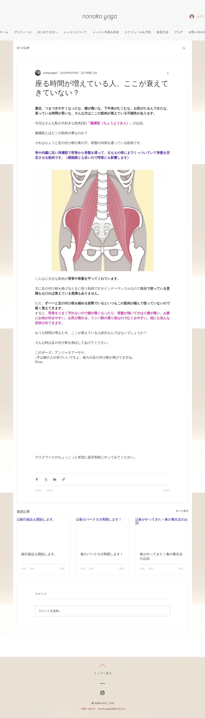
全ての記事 (23, 47)
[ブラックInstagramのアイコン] (102, 693)
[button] (183, 47)
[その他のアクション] (168, 73)
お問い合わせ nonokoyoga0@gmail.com (103, 709)
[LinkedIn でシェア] (54, 479)
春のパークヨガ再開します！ (102, 554)
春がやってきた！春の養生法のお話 (161, 556)
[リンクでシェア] (63, 479)
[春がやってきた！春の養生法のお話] (161, 532)
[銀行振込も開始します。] (43, 532)
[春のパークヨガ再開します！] (102, 532)
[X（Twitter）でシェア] (45, 479)
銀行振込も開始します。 (39, 554)
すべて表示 (182, 510)
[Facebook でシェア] (37, 479)
